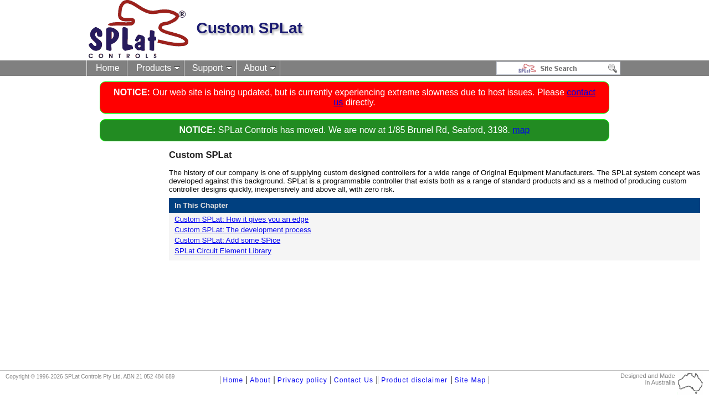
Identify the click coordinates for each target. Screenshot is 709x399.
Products (153, 68)
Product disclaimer (414, 380)
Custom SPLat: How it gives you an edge (241, 219)
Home (108, 68)
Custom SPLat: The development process (242, 230)
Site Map (470, 380)
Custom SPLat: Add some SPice (227, 240)
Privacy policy (302, 380)
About (255, 68)
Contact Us (353, 380)
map (521, 130)
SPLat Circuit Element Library (222, 251)
